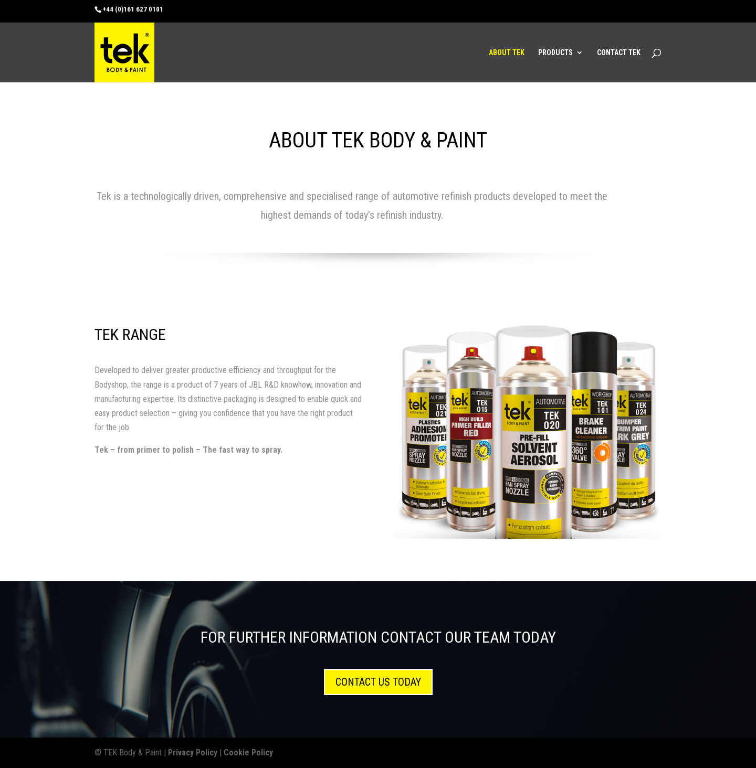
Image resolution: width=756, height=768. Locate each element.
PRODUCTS (555, 53)
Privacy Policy (192, 753)
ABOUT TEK (506, 53)
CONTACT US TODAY (378, 682)
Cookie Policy (248, 753)
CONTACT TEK (618, 53)
